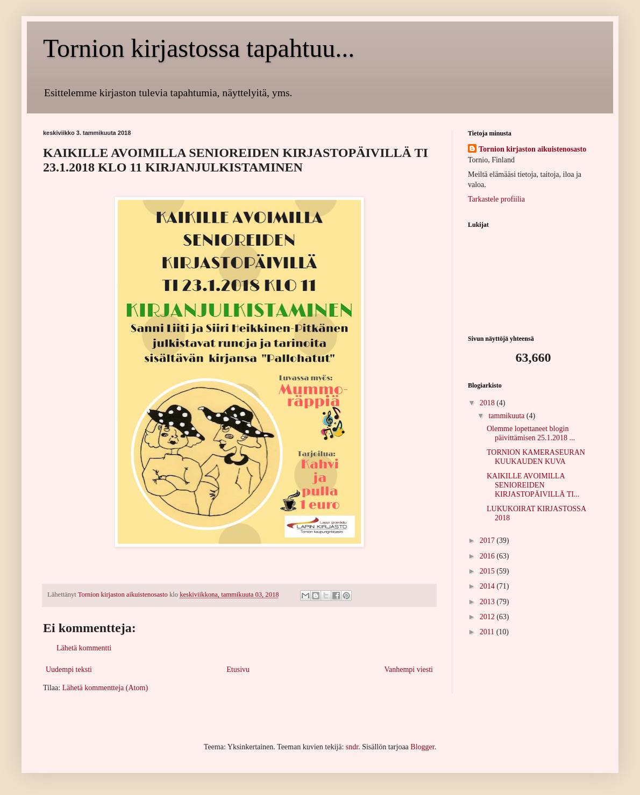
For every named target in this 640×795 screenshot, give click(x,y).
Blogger (422, 747)
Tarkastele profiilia (496, 199)
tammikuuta (507, 416)
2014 (488, 586)
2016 (488, 556)
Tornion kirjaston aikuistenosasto (532, 149)
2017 (488, 540)
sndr (352, 747)
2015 (488, 571)
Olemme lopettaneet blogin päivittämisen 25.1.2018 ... (531, 433)
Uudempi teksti (69, 669)
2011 (488, 632)
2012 (488, 617)
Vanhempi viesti (408, 669)
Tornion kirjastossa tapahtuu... (198, 48)
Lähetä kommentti (83, 648)
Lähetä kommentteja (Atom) (105, 688)
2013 (488, 602)
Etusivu (238, 669)
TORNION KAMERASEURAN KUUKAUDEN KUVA (536, 456)
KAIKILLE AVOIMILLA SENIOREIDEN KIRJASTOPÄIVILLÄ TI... (533, 485)
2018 (488, 403)
